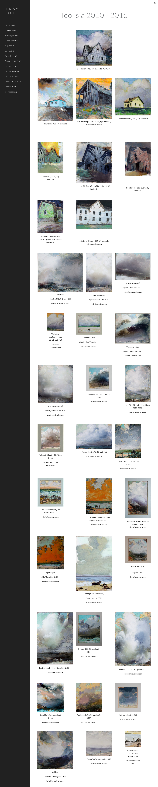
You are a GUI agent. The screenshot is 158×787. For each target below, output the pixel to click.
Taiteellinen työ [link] (11, 56)
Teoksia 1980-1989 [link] (13, 61)
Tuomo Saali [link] (10, 25)
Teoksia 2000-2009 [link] (13, 71)
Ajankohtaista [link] (10, 30)
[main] (94, 15)
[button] (155, 3)
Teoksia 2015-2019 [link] (13, 81)
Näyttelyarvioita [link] (11, 35)
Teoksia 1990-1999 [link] (13, 66)
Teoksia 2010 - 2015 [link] (13, 76)
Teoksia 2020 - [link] (11, 86)
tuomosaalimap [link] (11, 92)
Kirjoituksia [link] (9, 45)
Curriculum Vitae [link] (11, 40)
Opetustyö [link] (9, 51)
